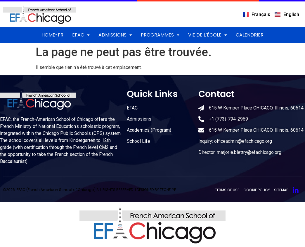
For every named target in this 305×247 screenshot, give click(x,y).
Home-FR (52, 35)
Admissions (115, 35)
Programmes (160, 35)
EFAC (81, 35)
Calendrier (250, 35)
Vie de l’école (207, 35)
